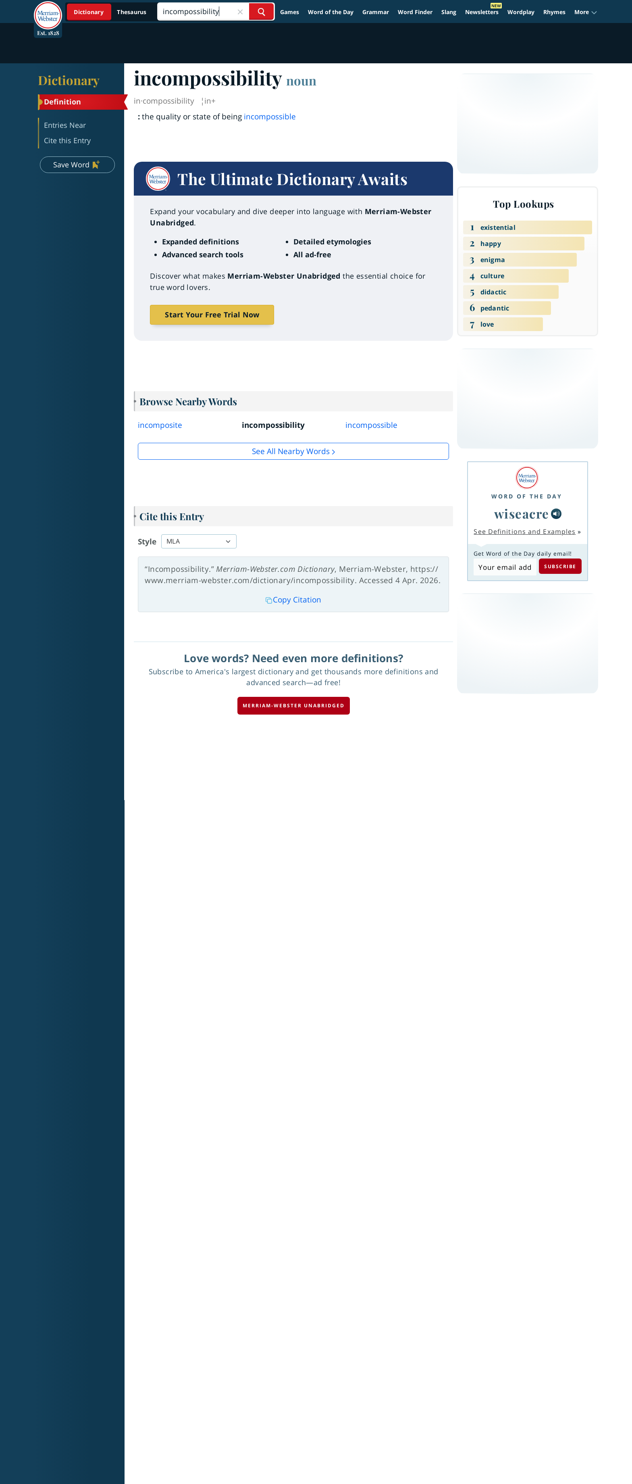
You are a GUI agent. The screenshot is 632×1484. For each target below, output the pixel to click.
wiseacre (521, 513)
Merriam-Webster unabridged (294, 705)
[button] (586, 12)
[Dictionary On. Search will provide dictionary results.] (111, 12)
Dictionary (69, 79)
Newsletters (482, 12)
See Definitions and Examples (525, 531)
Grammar (375, 12)
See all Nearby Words (291, 451)
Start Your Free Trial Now (212, 314)
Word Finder (415, 12)
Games (289, 12)
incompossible (270, 116)
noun (301, 80)
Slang (448, 12)
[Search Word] (261, 11)
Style (147, 541)
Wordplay (520, 12)
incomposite (160, 425)
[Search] (216, 11)
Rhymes (554, 12)
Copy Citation (293, 599)
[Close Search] (240, 11)
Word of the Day (330, 12)
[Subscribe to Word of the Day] (505, 567)
